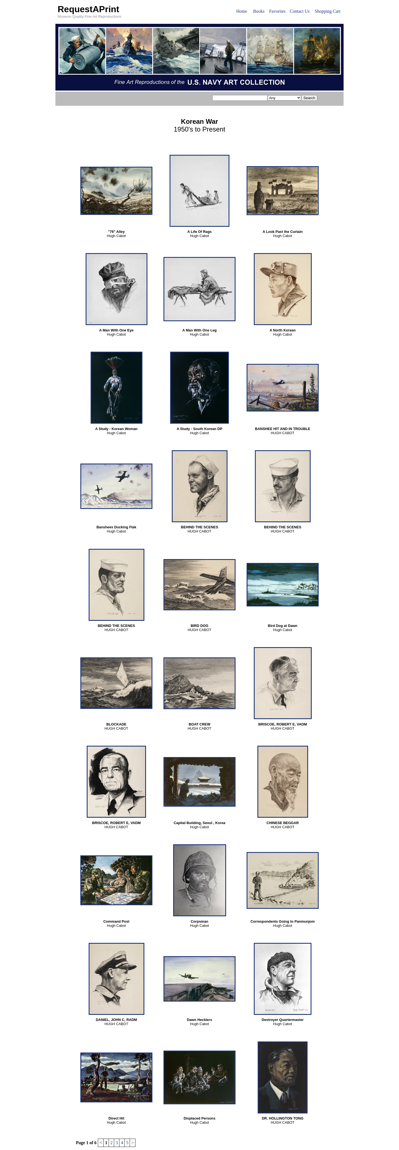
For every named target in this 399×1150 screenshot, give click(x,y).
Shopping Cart (328, 11)
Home (241, 11)
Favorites (277, 11)
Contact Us (300, 11)
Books (259, 11)
